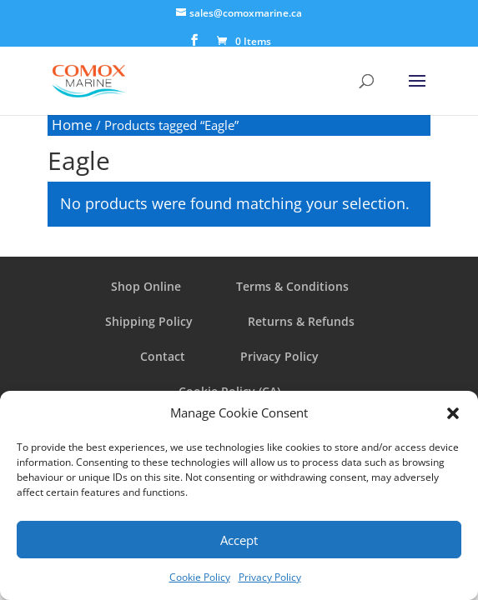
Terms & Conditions (292, 286)
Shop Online (146, 286)
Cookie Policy (199, 577)
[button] (453, 413)
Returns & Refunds (301, 321)
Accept (239, 540)
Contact (162, 356)
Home (72, 124)
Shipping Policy (149, 321)
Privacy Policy (270, 577)
